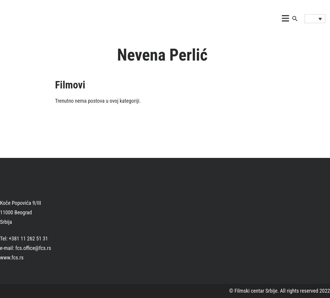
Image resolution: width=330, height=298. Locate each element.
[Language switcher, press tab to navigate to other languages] (314, 18)
